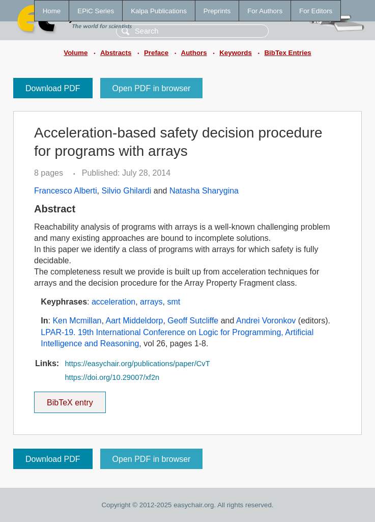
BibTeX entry (69, 399)
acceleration (113, 301)
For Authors (264, 11)
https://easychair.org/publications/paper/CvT (137, 364)
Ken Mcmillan (76, 320)
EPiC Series (95, 11)
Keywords (235, 53)
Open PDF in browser (151, 88)
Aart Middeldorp (134, 320)
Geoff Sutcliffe (192, 320)
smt (173, 301)
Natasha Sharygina (204, 190)
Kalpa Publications (159, 11)
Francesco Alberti (65, 190)
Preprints (217, 11)
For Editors (315, 11)
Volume (76, 53)
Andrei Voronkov (266, 320)
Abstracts (115, 53)
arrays (151, 301)
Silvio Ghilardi (127, 190)
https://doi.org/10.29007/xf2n (112, 377)
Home (52, 11)
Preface (156, 53)
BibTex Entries (287, 53)
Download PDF (52, 88)
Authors (194, 53)
